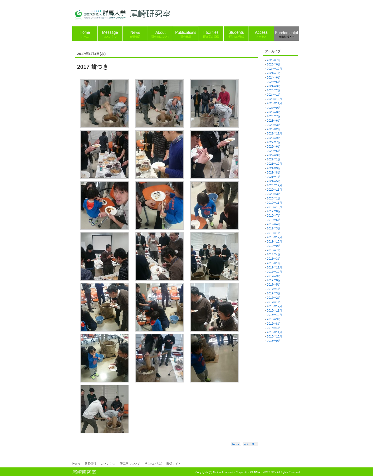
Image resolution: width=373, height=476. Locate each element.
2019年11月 (274, 202)
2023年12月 (274, 99)
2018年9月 (274, 246)
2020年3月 (274, 194)
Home (76, 463)
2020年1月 (274, 198)
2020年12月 (274, 185)
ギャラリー (250, 444)
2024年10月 (274, 68)
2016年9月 (274, 319)
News (235, 444)
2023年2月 (274, 129)
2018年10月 (274, 241)
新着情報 (90, 463)
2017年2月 (274, 297)
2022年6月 (274, 146)
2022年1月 (274, 159)
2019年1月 (274, 233)
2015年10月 (274, 336)
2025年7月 (274, 60)
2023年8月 (274, 112)
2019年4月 (274, 224)
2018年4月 (274, 254)
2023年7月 (274, 116)
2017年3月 (274, 293)
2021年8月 (274, 172)
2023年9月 (274, 107)
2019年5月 (274, 220)
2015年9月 (274, 340)
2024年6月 (274, 77)
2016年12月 (274, 306)
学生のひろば (153, 463)
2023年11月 (274, 103)
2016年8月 (274, 323)
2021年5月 (274, 181)
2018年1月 (274, 263)
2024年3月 (274, 86)
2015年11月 (274, 332)
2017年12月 (274, 267)
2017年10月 (274, 271)
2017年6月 (274, 280)
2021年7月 (274, 176)
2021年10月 (274, 163)
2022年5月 (274, 151)
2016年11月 (274, 310)
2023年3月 (274, 125)
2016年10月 (274, 315)
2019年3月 (274, 228)
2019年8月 (274, 211)
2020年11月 (274, 189)
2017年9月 (274, 276)
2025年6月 (274, 64)
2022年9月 (274, 138)
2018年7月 (274, 250)
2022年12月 (274, 133)
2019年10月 (274, 207)
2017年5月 (274, 284)
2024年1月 (274, 94)
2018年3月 (274, 258)
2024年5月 (274, 82)
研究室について (130, 463)
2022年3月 (274, 155)
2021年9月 (274, 168)
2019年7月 (274, 215)
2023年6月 (274, 120)
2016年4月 (274, 328)
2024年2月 (274, 90)
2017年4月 (274, 289)
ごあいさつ (108, 463)
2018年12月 (274, 237)
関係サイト (174, 463)
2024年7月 (274, 73)
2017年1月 (274, 302)
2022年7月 (274, 142)
